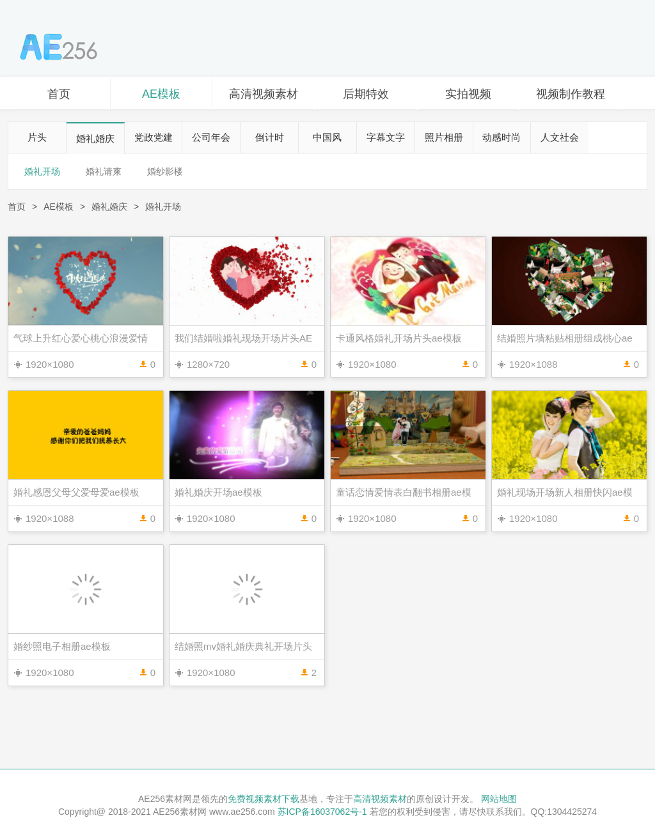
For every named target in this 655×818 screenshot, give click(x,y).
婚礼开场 (42, 171)
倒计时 (269, 137)
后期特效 (366, 94)
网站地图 (499, 799)
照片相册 (444, 137)
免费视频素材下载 (263, 799)
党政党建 (153, 137)
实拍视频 (468, 94)
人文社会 (560, 137)
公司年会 (211, 137)
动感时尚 (501, 137)
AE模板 (161, 94)
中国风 (327, 137)
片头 (37, 137)
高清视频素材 (263, 94)
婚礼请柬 (104, 171)
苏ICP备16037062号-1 (322, 811)
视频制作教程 (570, 94)
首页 (58, 94)
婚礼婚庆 (95, 138)
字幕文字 (386, 137)
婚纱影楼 (165, 171)
